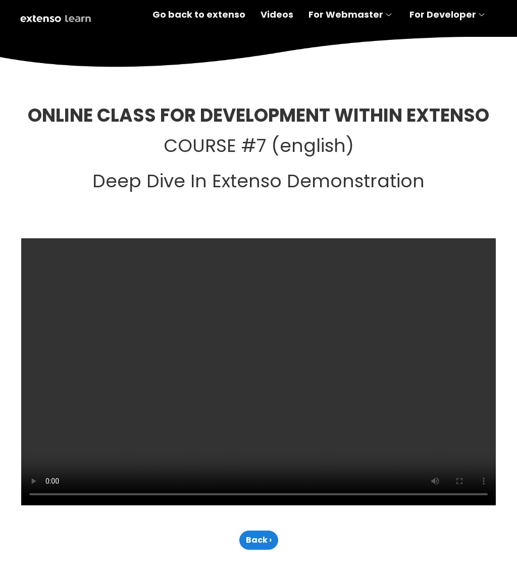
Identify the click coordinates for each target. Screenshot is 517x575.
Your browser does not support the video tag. (258, 371)
